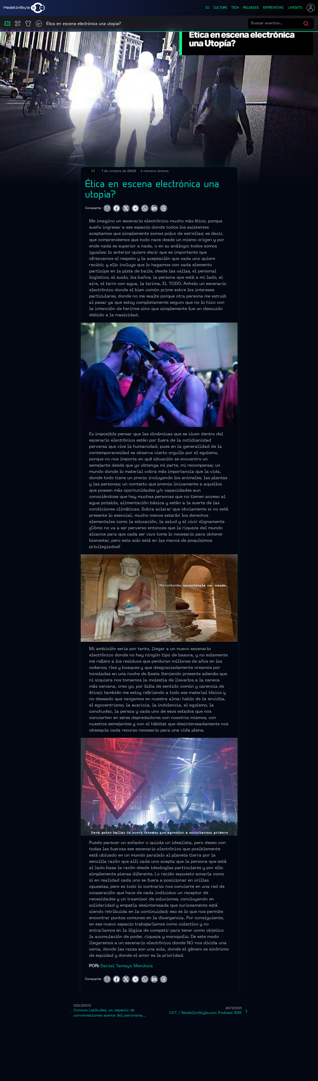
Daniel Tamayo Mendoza (126, 966)
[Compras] (18, 23)
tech (235, 7)
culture (220, 7)
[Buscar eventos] (277, 23)
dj (207, 7)
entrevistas (273, 7)
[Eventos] (7, 23)
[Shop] (28, 23)
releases (251, 7)
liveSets (295, 7)
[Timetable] (39, 23)
